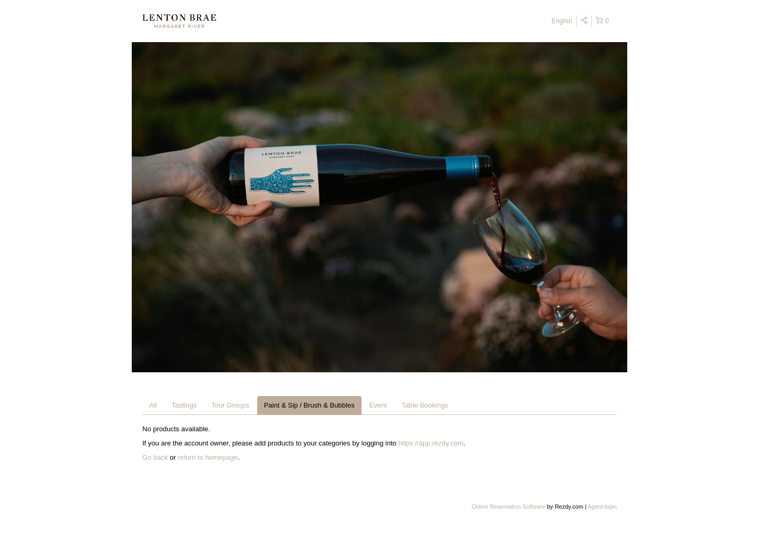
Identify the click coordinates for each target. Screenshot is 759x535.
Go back (155, 457)
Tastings (184, 405)
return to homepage (207, 457)
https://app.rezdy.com (430, 443)
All (153, 405)
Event (378, 405)
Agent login (602, 506)
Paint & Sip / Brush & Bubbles (309, 405)
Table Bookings (425, 405)
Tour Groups (230, 405)
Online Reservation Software (509, 506)
